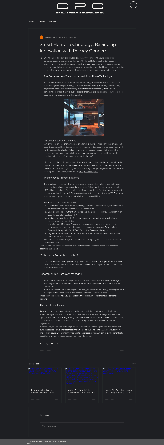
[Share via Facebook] (41, 343)
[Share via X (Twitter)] (46, 343)
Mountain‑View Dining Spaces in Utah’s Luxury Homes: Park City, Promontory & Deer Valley (44, 391)
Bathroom (52, 22)
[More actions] (123, 37)
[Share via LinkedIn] (52, 343)
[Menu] (133, 4)
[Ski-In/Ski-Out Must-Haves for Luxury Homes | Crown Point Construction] (119, 377)
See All (133, 363)
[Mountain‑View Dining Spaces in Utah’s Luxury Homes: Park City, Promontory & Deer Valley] (44, 377)
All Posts (31, 22)
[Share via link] (58, 343)
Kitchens (42, 22)
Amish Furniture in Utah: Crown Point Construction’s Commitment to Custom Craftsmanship (81, 391)
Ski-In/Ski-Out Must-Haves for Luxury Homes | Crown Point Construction (118, 391)
